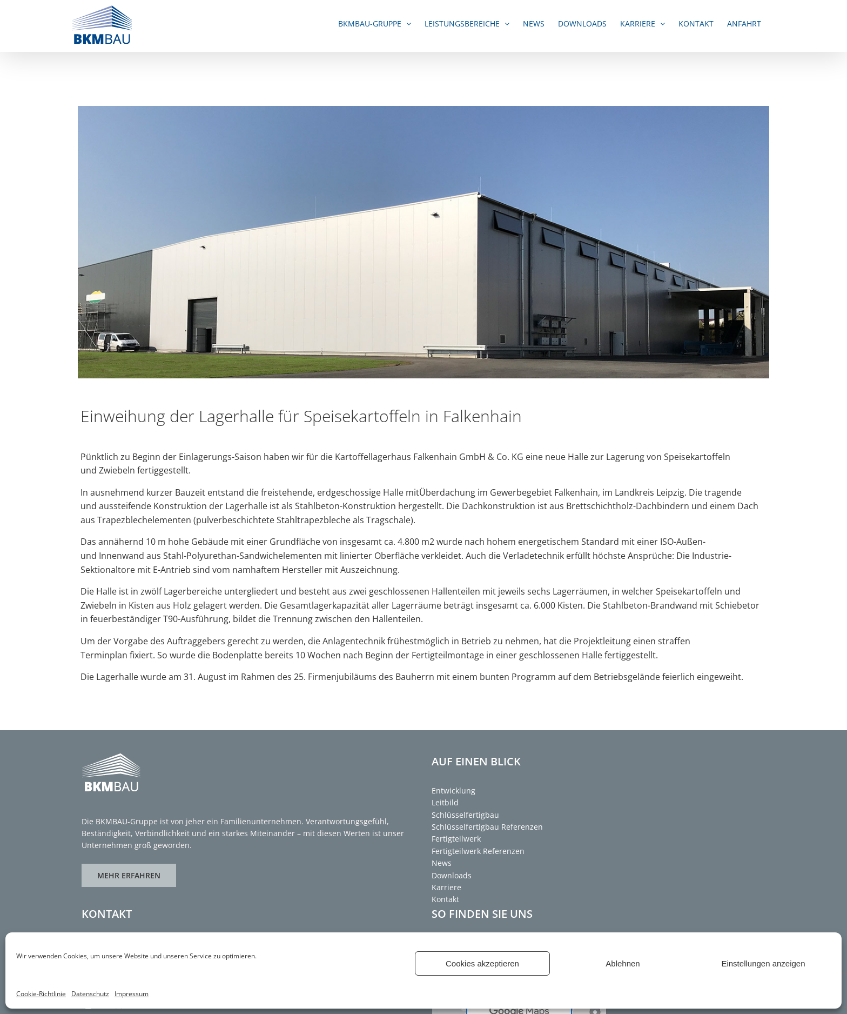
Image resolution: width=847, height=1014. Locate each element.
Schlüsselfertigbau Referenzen (487, 827)
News (442, 863)
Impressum (132, 993)
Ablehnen (623, 963)
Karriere (446, 887)
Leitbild (445, 802)
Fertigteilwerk (456, 838)
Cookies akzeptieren (482, 963)
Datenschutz (90, 993)
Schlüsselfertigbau (465, 815)
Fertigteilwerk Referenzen (478, 851)
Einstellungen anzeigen (763, 963)
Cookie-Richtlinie (41, 993)
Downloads (452, 875)
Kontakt (445, 899)
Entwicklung (453, 790)
